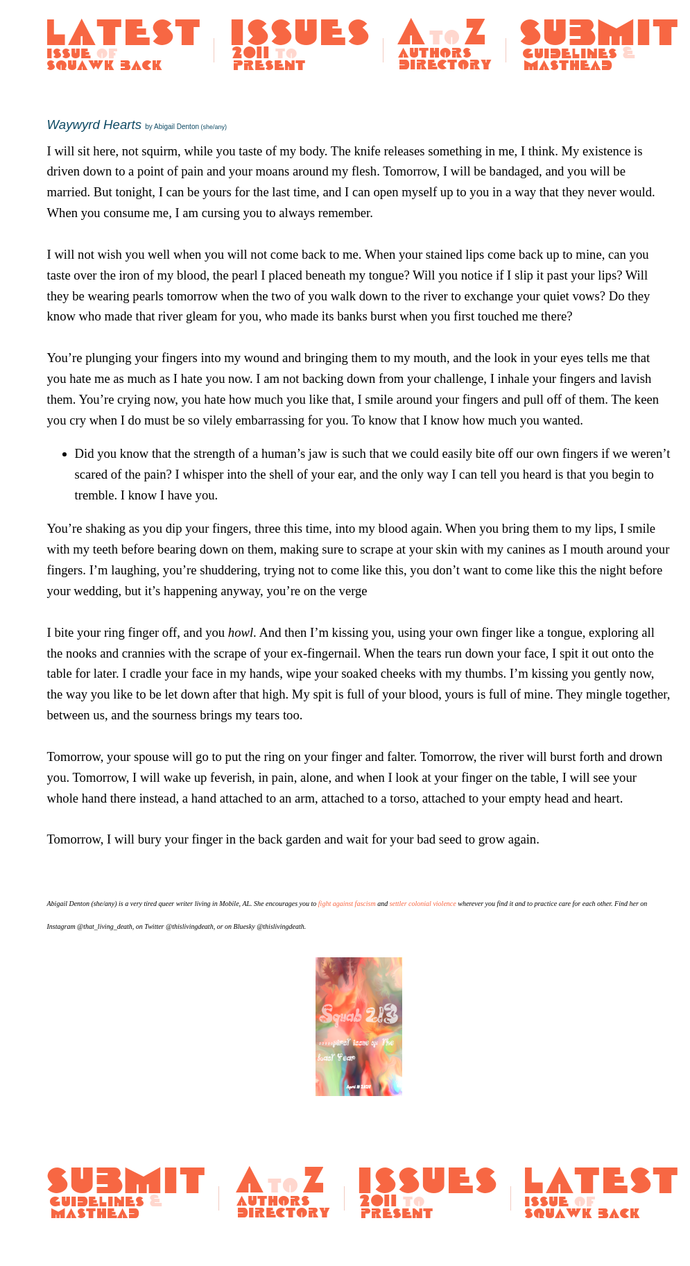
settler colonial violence (423, 903)
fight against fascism (347, 903)
